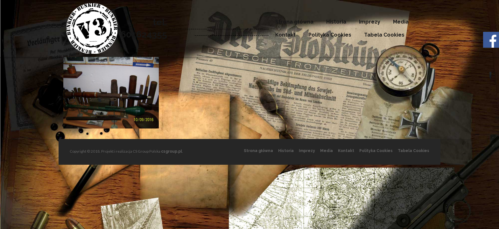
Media (401, 22)
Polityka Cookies (329, 35)
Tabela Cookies (384, 35)
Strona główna (294, 22)
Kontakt (285, 35)
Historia (336, 22)
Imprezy (369, 22)
